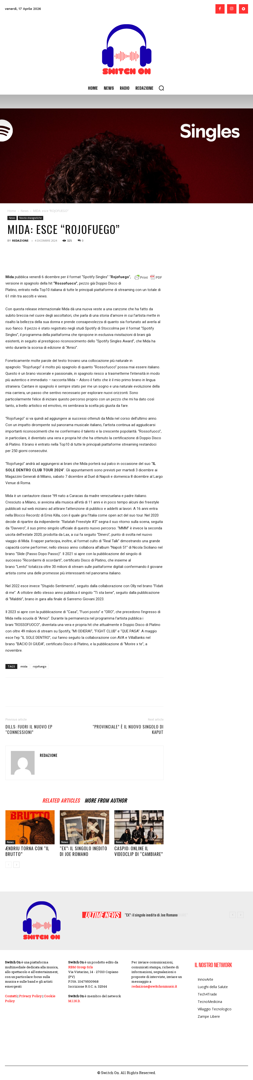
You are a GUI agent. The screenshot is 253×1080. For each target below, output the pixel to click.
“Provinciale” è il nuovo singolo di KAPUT (128, 729)
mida (24, 666)
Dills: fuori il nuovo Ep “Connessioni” (28, 729)
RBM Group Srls (80, 967)
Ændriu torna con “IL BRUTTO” (27, 851)
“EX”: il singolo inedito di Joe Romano (83, 851)
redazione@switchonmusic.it (154, 986)
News (24, 211)
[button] (161, 88)
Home (11, 211)
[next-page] (16, 865)
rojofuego (39, 666)
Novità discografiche (30, 218)
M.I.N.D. (74, 1001)
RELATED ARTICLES (61, 800)
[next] (240, 915)
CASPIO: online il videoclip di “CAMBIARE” (138, 851)
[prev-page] (8, 865)
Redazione (20, 240)
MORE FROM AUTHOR (105, 800)
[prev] (233, 915)
